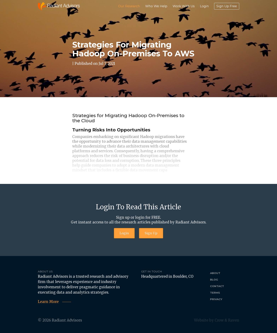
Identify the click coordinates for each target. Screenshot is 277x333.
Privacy (216, 299)
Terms (215, 292)
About (215, 273)
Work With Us (184, 6)
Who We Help (156, 6)
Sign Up (151, 233)
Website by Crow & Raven (216, 320)
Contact (217, 286)
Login (204, 6)
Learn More (48, 301)
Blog (214, 279)
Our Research (129, 6)
